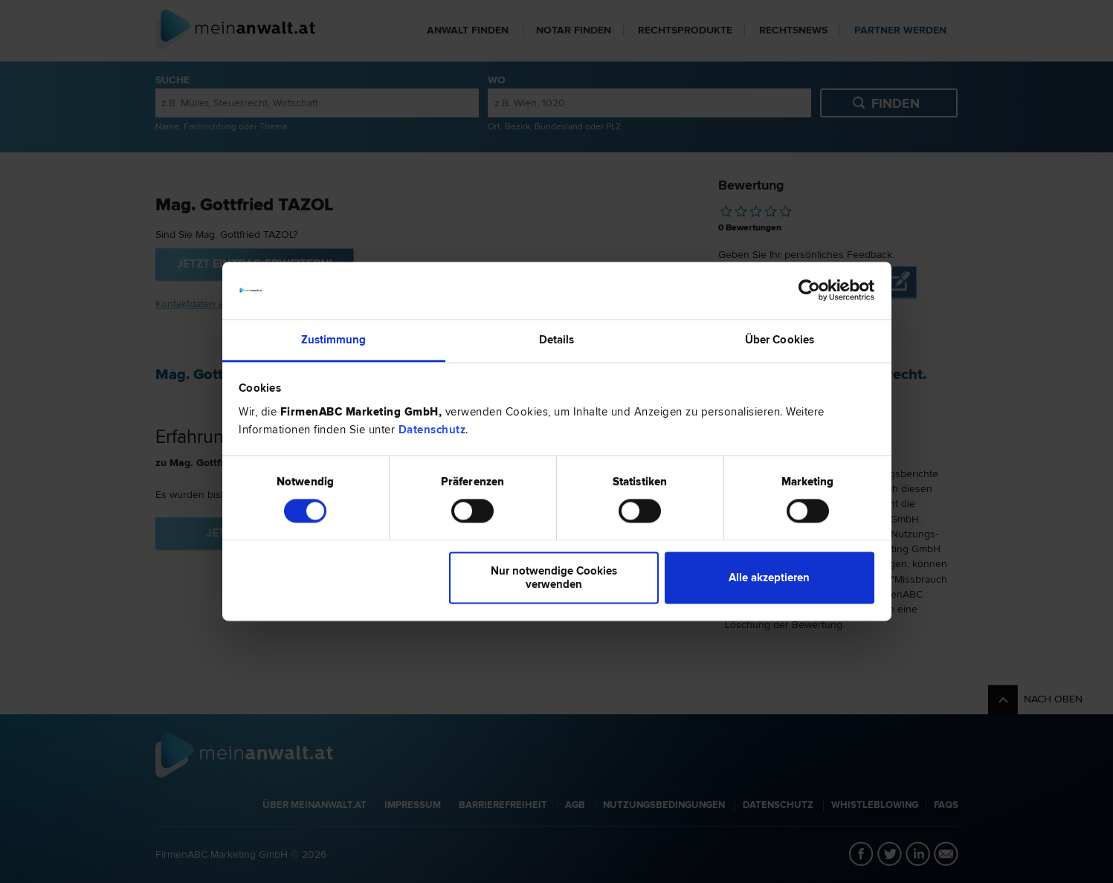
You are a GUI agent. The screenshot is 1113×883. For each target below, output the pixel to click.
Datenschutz (432, 429)
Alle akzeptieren (769, 577)
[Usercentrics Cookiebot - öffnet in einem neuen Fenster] (809, 290)
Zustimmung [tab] (334, 339)
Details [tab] (557, 339)
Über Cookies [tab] (779, 339)
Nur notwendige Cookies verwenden (554, 577)
